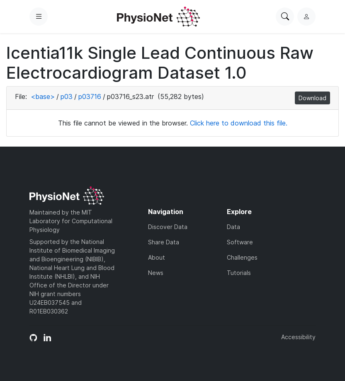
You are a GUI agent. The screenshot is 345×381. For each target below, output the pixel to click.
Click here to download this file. (238, 123)
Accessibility (298, 336)
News (155, 272)
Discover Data (167, 226)
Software (240, 242)
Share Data (163, 242)
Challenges (242, 257)
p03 (67, 96)
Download (312, 97)
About (156, 257)
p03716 (89, 96)
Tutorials (239, 272)
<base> (43, 96)
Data (233, 226)
